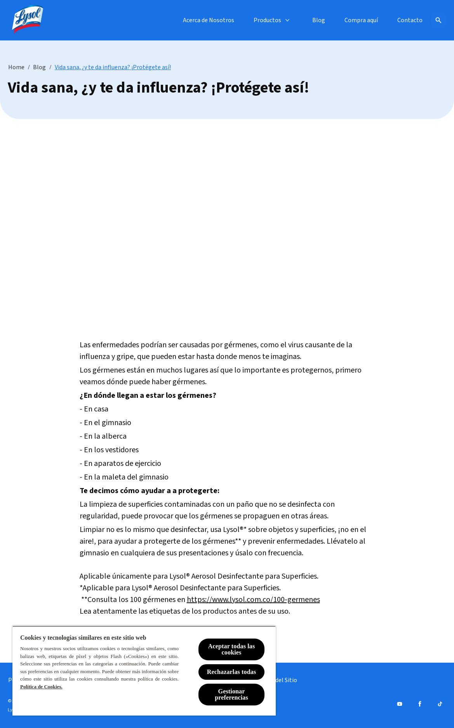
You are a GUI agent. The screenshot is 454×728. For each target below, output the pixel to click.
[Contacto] (410, 20)
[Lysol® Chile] (28, 20)
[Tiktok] (440, 704)
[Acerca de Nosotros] (209, 20)
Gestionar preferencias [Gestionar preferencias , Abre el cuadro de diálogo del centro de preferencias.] (231, 694)
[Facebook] (420, 704)
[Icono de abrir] (438, 20)
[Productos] (267, 20)
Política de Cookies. (41, 687)
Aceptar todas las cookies (231, 649)
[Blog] (318, 20)
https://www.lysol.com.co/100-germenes (253, 599)
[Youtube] (399, 704)
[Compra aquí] (361, 20)
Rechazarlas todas (231, 671)
